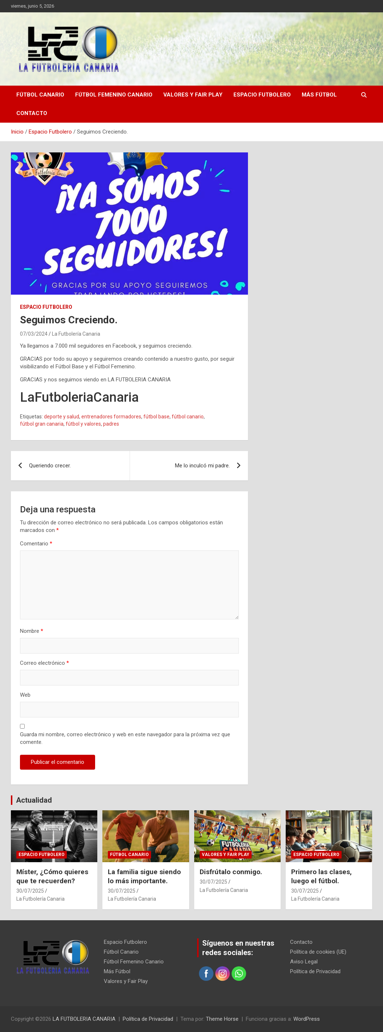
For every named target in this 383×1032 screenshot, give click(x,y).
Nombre (31, 631)
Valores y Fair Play (193, 94)
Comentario (36, 543)
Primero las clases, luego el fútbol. (321, 876)
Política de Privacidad (315, 971)
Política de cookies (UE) (318, 952)
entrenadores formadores (111, 416)
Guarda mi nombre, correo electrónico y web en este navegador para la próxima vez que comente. (125, 738)
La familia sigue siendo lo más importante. (144, 876)
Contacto (31, 113)
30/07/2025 (30, 891)
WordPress (306, 1019)
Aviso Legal (304, 961)
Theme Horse (222, 1019)
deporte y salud (61, 416)
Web (25, 695)
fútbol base (156, 416)
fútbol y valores (83, 424)
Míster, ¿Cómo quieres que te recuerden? (52, 876)
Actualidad (34, 800)
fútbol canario (188, 416)
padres (111, 424)
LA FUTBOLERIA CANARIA (84, 1019)
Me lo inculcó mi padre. (202, 465)
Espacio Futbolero (262, 94)
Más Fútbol (319, 94)
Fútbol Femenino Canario (113, 94)
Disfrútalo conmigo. (231, 872)
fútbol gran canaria (42, 424)
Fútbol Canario (40, 94)
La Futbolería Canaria (76, 334)
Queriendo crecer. (50, 465)
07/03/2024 (34, 334)
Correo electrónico (44, 663)
